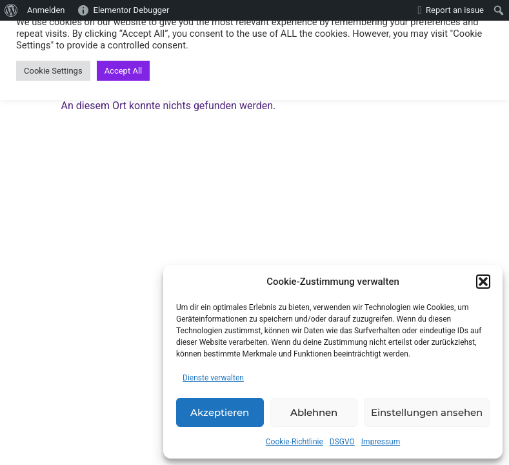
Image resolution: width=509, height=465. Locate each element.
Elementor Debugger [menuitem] (132, 10)
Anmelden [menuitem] (46, 10)
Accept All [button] (124, 71)
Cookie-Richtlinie (294, 441)
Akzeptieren (219, 412)
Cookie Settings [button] (53, 71)
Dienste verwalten (213, 377)
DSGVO (342, 441)
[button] (483, 281)
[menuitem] (11, 10)
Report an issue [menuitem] (455, 10)
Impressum (380, 441)
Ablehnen (313, 412)
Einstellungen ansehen (427, 412)
